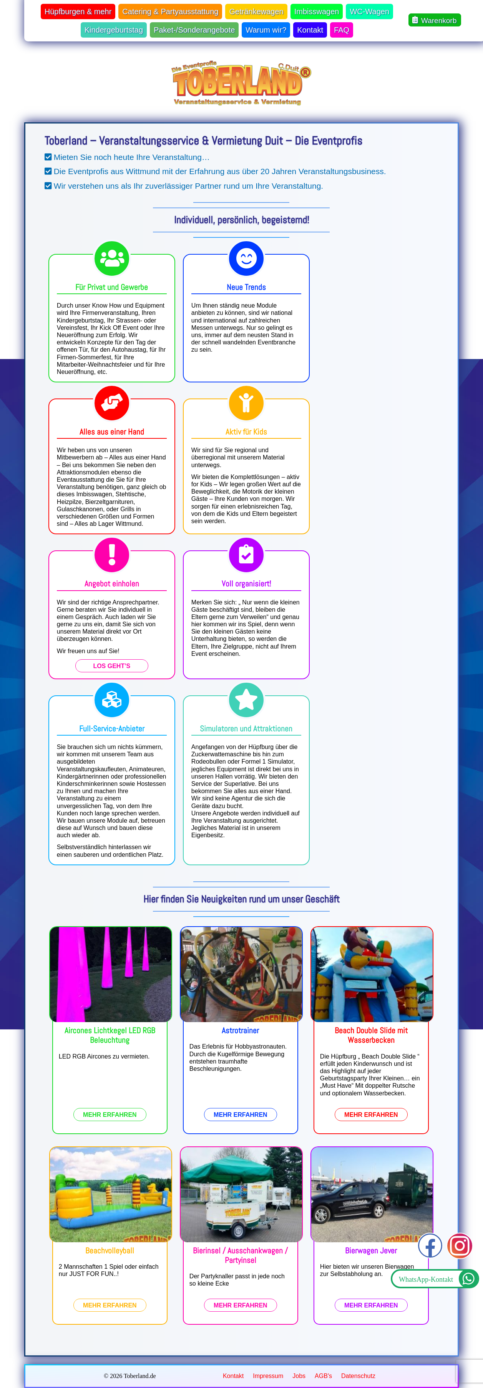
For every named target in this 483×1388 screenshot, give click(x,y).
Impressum (268, 1376)
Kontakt (310, 30)
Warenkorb (434, 20)
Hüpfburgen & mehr (78, 11)
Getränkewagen (256, 11)
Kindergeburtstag (114, 30)
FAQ (341, 30)
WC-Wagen (369, 11)
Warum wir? (266, 30)
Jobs (298, 1376)
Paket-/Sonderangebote (194, 30)
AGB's (323, 1376)
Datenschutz (358, 1376)
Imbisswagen (316, 11)
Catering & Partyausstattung (170, 11)
